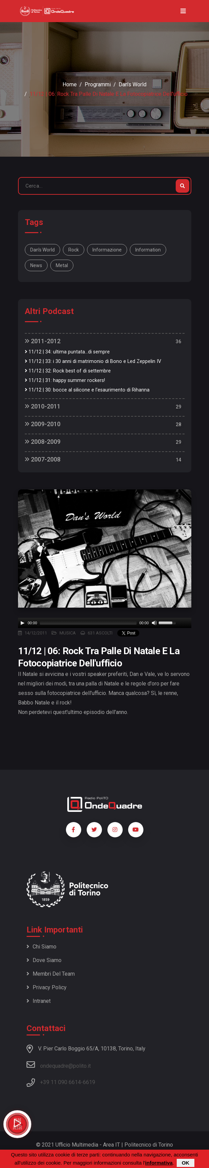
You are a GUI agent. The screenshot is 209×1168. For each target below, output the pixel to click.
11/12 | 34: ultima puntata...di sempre (67, 352)
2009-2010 (42, 424)
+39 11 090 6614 (60, 1082)
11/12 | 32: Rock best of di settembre (68, 371)
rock (73, 249)
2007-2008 (42, 459)
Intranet (39, 1001)
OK (186, 1163)
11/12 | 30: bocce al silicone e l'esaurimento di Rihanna (87, 390)
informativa (159, 1163)
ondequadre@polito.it (59, 1064)
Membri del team (51, 974)
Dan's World (132, 84)
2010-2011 (42, 406)
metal (62, 265)
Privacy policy (47, 987)
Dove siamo (44, 960)
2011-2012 (42, 341)
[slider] (88, 623)
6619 (89, 1082)
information (148, 249)
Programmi (98, 84)
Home (70, 84)
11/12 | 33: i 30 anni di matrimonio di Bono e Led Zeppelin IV (93, 361)
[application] (104, 623)
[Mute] (154, 623)
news (36, 265)
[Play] (22, 623)
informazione (107, 249)
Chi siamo (41, 946)
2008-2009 (42, 441)
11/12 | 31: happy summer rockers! (65, 380)
